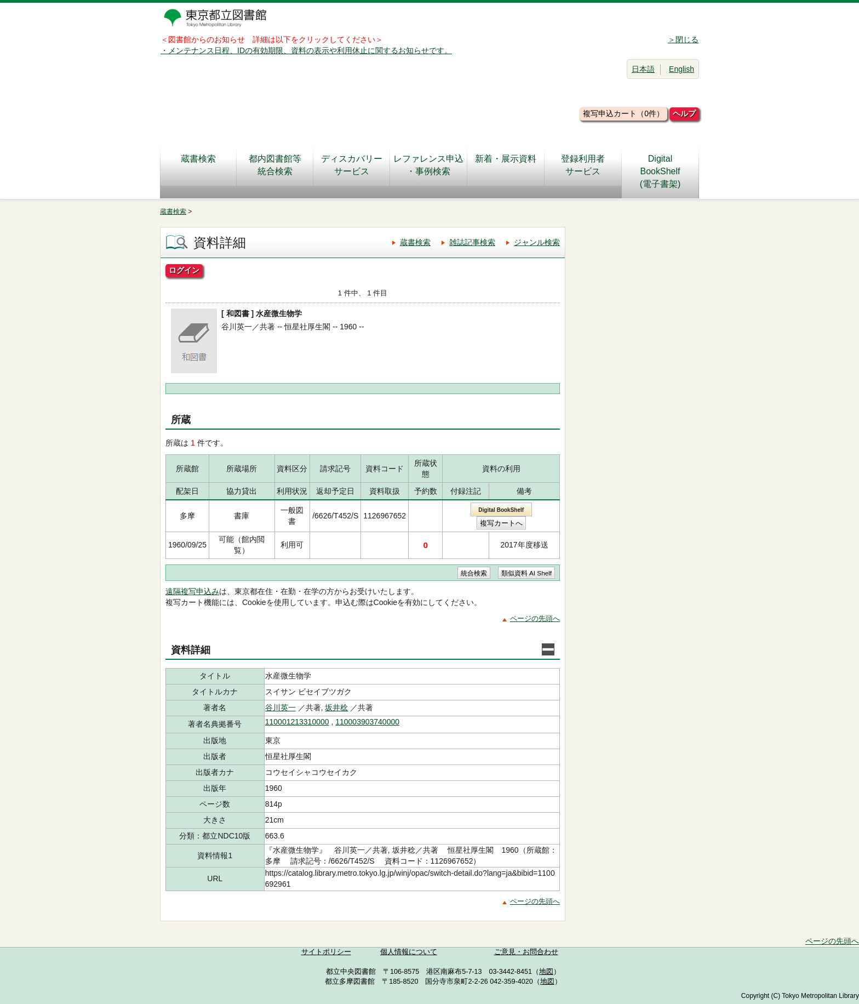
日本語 (643, 69)
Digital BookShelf (501, 510)
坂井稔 (336, 707)
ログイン (184, 270)
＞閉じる (683, 39)
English (681, 69)
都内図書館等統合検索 (275, 165)
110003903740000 (367, 721)
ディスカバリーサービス (351, 165)
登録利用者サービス (583, 165)
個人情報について (408, 952)
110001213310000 (297, 721)
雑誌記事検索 (472, 242)
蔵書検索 (198, 165)
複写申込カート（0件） (623, 113)
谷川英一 (280, 707)
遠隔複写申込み (192, 591)
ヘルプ (684, 113)
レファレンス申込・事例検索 (428, 165)
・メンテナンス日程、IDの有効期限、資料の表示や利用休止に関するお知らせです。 (306, 50)
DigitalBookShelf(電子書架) (660, 171)
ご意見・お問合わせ (526, 952)
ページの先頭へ (535, 618)
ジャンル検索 (537, 242)
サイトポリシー (326, 952)
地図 (546, 972)
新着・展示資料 (505, 165)
